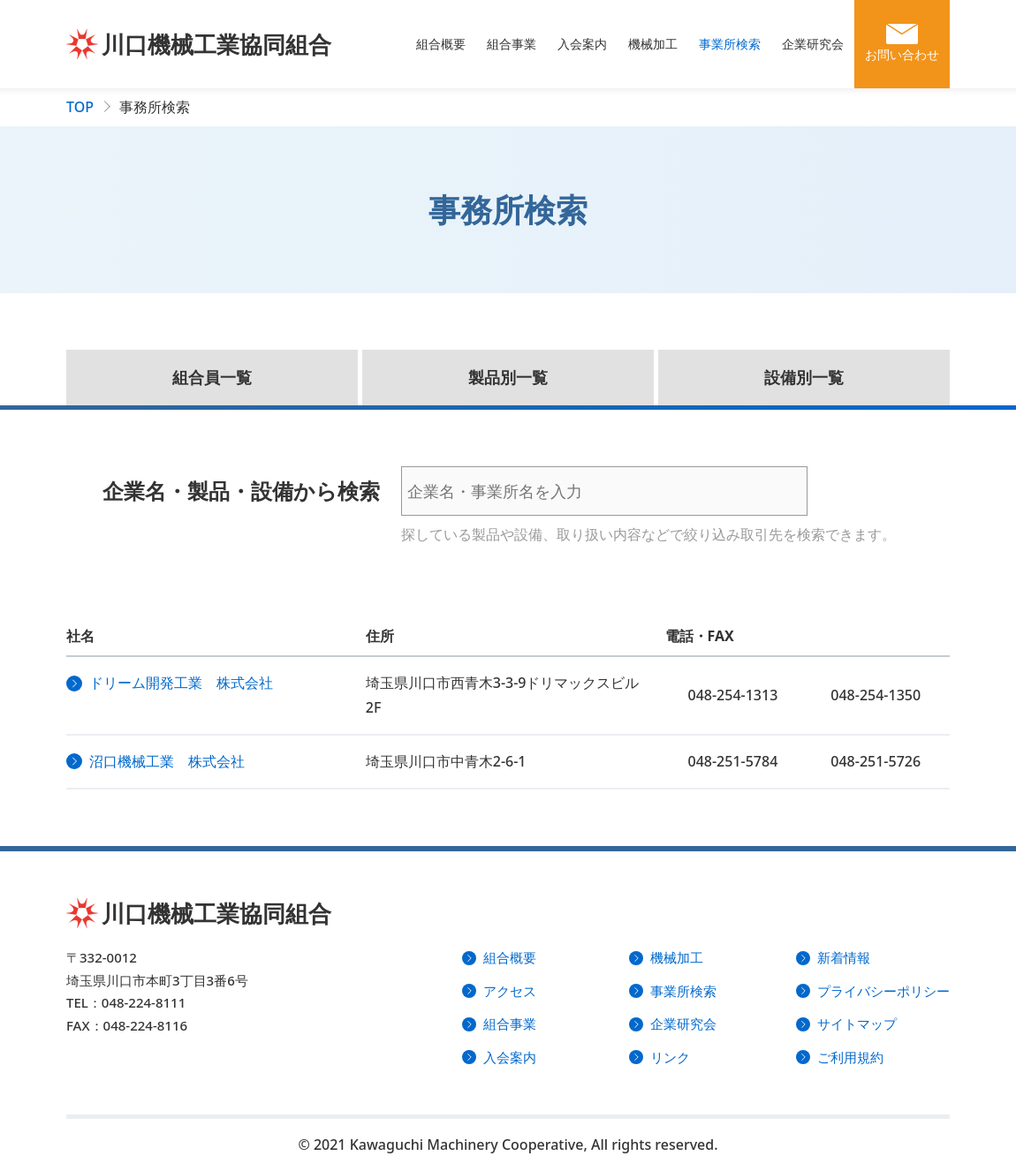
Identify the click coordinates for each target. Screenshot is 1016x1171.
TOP (80, 107)
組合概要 (441, 43)
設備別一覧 (804, 377)
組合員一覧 (212, 377)
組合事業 (511, 43)
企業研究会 (813, 43)
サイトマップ (857, 1023)
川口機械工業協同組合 (216, 44)
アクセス (509, 991)
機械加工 (653, 43)
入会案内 (582, 43)
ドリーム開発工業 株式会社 (181, 682)
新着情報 (843, 957)
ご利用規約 (850, 1057)
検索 (860, 491)
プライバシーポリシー (883, 991)
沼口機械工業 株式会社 (167, 761)
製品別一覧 (508, 377)
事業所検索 (730, 43)
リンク (670, 1057)
